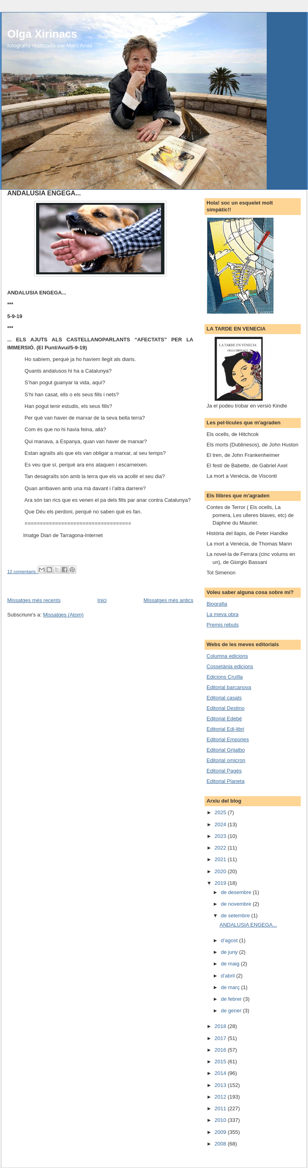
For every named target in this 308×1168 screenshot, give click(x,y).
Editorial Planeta (226, 781)
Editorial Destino (226, 708)
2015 (221, 1061)
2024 (221, 824)
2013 (221, 1085)
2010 (221, 1120)
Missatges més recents (34, 600)
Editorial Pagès (224, 771)
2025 (221, 812)
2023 (221, 836)
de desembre (237, 892)
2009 (221, 1132)
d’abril (228, 976)
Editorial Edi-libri (225, 729)
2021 (221, 859)
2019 (221, 883)
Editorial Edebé (224, 719)
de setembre (236, 915)
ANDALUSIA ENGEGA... (44, 193)
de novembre (237, 904)
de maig (231, 964)
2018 (221, 1026)
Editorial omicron (226, 760)
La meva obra (223, 614)
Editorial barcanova (229, 687)
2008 (221, 1144)
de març (231, 987)
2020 (221, 871)
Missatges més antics (168, 600)
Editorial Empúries (228, 739)
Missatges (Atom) (63, 615)
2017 (221, 1038)
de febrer (232, 999)
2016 (221, 1050)
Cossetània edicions (230, 666)
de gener (232, 1011)
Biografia (217, 604)
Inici (102, 600)
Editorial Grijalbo (226, 750)
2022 (221, 848)
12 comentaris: (22, 571)
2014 (221, 1073)
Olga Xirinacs (42, 34)
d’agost (230, 940)
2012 (221, 1097)
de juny (230, 952)
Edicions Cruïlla (225, 677)
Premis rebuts (223, 625)
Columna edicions (227, 656)
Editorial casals (224, 698)
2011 (221, 1108)
